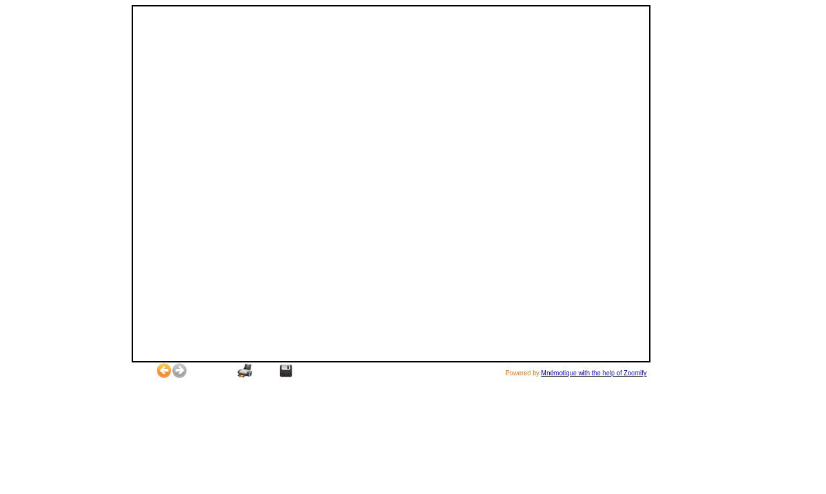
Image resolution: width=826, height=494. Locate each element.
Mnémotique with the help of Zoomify (594, 373)
